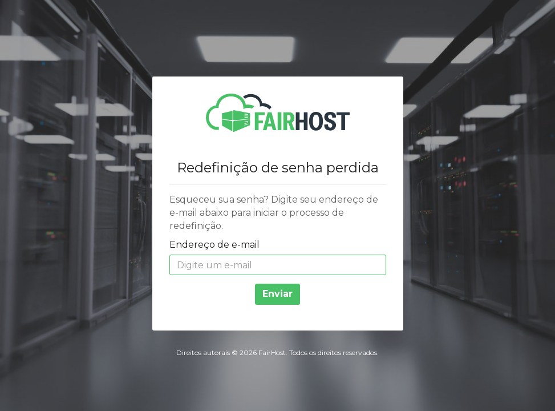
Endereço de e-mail (214, 244)
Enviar (277, 293)
